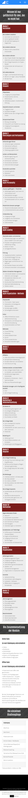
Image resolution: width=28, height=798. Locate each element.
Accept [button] (12, 796)
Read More (16, 796)
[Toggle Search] (20, 2)
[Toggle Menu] (25, 2)
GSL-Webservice (18, 789)
